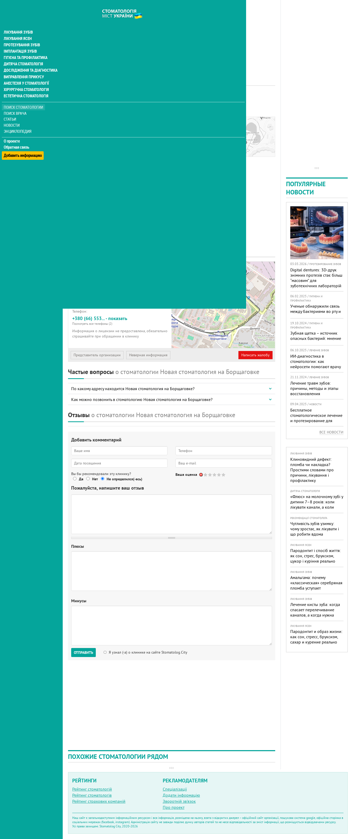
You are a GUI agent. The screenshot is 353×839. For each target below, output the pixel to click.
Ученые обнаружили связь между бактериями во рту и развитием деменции (315, 311)
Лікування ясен (17, 28)
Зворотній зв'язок (179, 801)
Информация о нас (89, 128)
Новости (12, 115)
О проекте (12, 131)
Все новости (331, 432)
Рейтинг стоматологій (92, 789)
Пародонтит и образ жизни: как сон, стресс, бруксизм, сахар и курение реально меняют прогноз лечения (316, 639)
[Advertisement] (171, 37)
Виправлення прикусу (23, 67)
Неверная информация (148, 355)
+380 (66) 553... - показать (120, 320)
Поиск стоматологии (23, 96)
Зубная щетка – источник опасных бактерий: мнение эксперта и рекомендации (315, 338)
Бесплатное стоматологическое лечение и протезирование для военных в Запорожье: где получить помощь (316, 420)
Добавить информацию (23, 142)
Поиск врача (16, 103)
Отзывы (79, 141)
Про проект (173, 807)
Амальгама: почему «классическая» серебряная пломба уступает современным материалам (316, 585)
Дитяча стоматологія (22, 54)
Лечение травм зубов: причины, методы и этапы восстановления (314, 388)
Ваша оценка (186, 474)
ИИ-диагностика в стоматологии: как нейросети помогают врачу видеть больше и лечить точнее (315, 366)
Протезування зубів (21, 35)
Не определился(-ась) (124, 479)
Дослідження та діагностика (29, 60)
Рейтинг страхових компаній (98, 801)
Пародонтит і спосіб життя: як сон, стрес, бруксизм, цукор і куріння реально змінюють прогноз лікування (316, 558)
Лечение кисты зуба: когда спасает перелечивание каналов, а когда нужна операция (315, 612)
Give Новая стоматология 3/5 (214, 475)
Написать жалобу (255, 355)
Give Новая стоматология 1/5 (205, 475)
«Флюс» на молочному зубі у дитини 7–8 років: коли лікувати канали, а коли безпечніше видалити (316, 504)
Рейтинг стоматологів (92, 795)
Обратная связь (17, 137)
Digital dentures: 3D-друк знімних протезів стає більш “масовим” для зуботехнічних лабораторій (316, 277)
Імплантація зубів (20, 41)
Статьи (11, 109)
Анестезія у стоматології (25, 73)
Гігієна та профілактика (25, 47)
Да (81, 479)
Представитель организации (97, 355)
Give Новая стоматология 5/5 (223, 475)
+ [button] (178, 269)
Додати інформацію (181, 795)
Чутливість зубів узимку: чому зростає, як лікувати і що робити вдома (314, 529)
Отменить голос (201, 475)
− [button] (178, 277)
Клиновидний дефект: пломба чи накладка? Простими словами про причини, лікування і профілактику (312, 470)
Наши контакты (86, 135)
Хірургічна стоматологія (25, 79)
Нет (95, 479)
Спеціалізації (175, 789)
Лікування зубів (18, 22)
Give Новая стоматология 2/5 (210, 475)
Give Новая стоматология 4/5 (219, 475)
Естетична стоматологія (25, 86)
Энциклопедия (18, 121)
